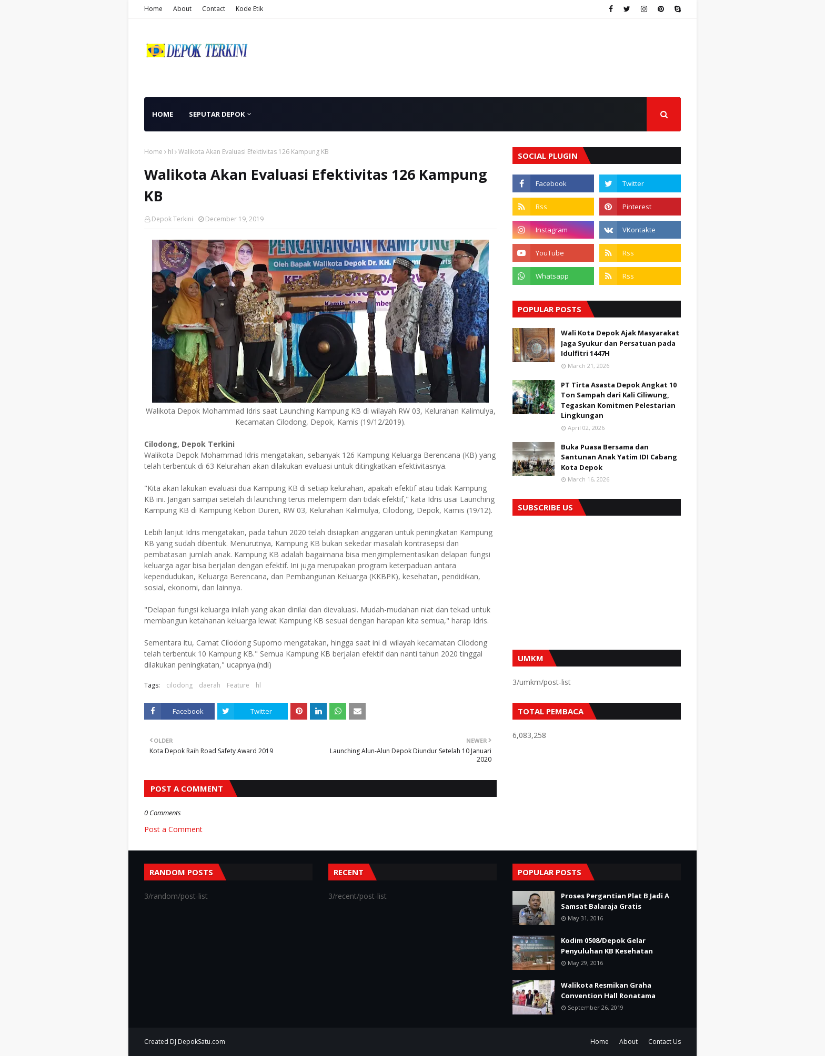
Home (153, 8)
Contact (213, 8)
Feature (238, 685)
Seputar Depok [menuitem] (217, 114)
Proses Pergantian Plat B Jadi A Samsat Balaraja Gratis (615, 901)
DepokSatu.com (201, 1041)
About (182, 8)
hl (170, 151)
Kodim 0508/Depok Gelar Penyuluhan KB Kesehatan (607, 946)
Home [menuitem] (162, 114)
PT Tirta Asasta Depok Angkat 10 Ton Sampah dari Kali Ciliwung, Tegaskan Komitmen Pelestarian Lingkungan (619, 400)
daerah (209, 685)
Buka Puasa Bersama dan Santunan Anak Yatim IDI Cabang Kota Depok (619, 457)
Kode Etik (249, 8)
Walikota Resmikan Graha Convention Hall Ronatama (608, 990)
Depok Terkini (172, 218)
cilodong (179, 685)
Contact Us (664, 1041)
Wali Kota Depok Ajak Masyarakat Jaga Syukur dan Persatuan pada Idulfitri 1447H (620, 343)
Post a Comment (173, 829)
